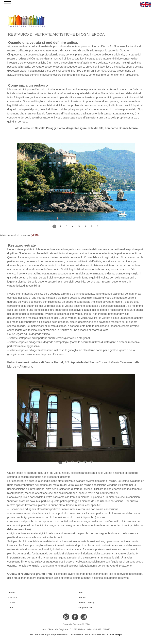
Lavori (11, 602)
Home (11, 592)
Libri (10, 607)
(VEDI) (34, 235)
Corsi (80, 592)
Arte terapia (116, 634)
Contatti (82, 597)
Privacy (90, 602)
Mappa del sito (85, 607)
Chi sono (13, 597)
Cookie (81, 602)
